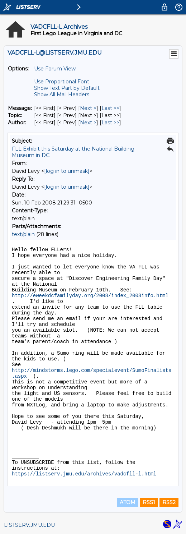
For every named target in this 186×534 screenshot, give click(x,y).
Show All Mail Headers (61, 94)
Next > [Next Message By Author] (88, 122)
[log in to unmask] (67, 171)
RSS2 (169, 502)
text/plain (23, 234)
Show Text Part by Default (67, 88)
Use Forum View (55, 68)
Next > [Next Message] (88, 108)
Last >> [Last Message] (110, 108)
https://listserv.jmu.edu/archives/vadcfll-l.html (84, 474)
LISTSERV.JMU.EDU (29, 525)
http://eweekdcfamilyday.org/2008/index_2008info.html (90, 296)
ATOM (127, 502)
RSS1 (149, 502)
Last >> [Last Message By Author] (110, 122)
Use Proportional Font (61, 81)
